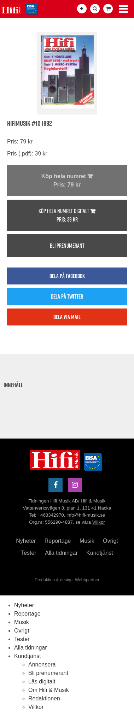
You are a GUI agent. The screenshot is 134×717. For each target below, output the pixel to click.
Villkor (98, 522)
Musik (87, 541)
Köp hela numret (67, 181)
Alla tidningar (61, 553)
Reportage (58, 541)
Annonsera (42, 665)
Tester (28, 553)
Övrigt (110, 541)
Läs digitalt (42, 681)
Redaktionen (44, 698)
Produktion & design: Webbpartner (67, 579)
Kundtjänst (99, 553)
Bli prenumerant (67, 245)
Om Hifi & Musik (48, 690)
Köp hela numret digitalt (67, 215)
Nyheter (26, 541)
